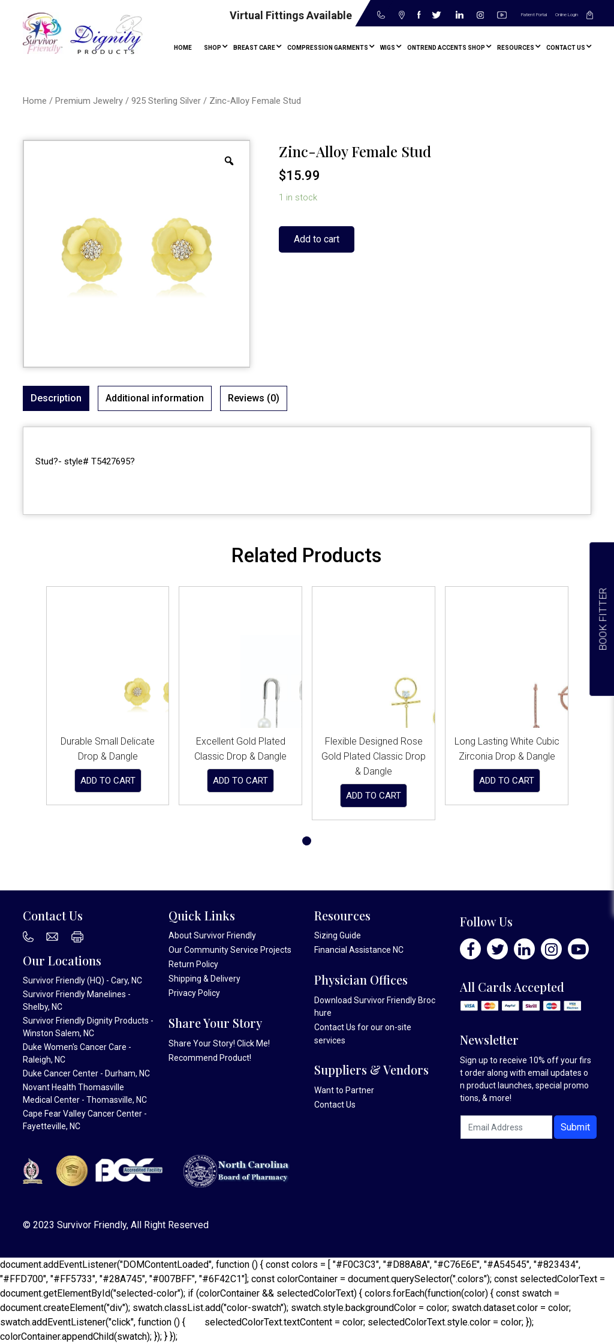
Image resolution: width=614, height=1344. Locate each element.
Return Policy (193, 964)
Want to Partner (344, 1090)
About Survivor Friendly (212, 935)
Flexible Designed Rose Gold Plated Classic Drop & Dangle (373, 756)
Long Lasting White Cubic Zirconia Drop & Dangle (507, 749)
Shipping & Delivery (204, 978)
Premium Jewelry (89, 100)
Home (35, 100)
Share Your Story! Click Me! (219, 1043)
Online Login (566, 14)
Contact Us (335, 1027)
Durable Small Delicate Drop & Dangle (108, 749)
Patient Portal (534, 14)
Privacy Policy (194, 993)
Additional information (155, 398)
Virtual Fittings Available (291, 15)
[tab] (56, 398)
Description (56, 398)
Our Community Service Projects (229, 950)
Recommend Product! (209, 1058)
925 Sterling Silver (166, 100)
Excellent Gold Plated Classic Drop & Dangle (240, 749)
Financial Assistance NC (359, 950)
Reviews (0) (253, 398)
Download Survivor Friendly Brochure (374, 1006)
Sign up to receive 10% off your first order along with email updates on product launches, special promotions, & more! (525, 1079)
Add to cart (316, 239)
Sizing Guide (337, 935)
